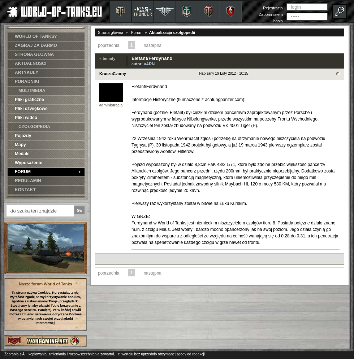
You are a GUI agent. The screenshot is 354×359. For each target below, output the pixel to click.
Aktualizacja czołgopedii (172, 32)
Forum (137, 32)
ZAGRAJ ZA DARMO (36, 45)
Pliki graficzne (29, 99)
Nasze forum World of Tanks (45, 284)
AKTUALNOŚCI (30, 63)
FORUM (48, 171)
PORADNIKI (27, 81)
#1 (338, 74)
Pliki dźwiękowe (31, 108)
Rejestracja (273, 8)
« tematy (107, 58)
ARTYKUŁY (26, 72)
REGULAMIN (28, 180)
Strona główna (110, 32)
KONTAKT (25, 189)
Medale (22, 153)
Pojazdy (23, 135)
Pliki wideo (26, 117)
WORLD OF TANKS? (36, 36)
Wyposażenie (28, 162)
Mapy (20, 144)
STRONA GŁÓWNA (34, 54)
